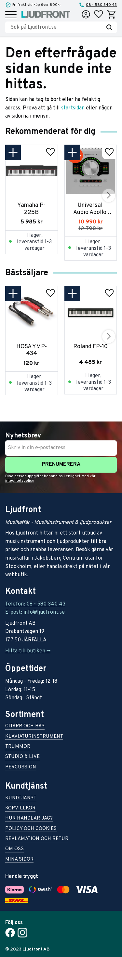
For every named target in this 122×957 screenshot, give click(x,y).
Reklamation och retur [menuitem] (36, 839)
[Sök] (109, 27)
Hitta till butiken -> (27, 651)
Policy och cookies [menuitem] (31, 829)
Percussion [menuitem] (20, 767)
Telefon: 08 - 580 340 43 (35, 604)
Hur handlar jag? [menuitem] (29, 818)
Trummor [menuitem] (17, 747)
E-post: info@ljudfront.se (35, 612)
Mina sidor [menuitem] (19, 860)
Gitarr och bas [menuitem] (25, 726)
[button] (11, 15)
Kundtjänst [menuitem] (20, 798)
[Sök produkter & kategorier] (56, 27)
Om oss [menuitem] (14, 849)
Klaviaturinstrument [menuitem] (34, 737)
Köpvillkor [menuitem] (20, 808)
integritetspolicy (19, 480)
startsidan (73, 108)
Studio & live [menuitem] (22, 757)
